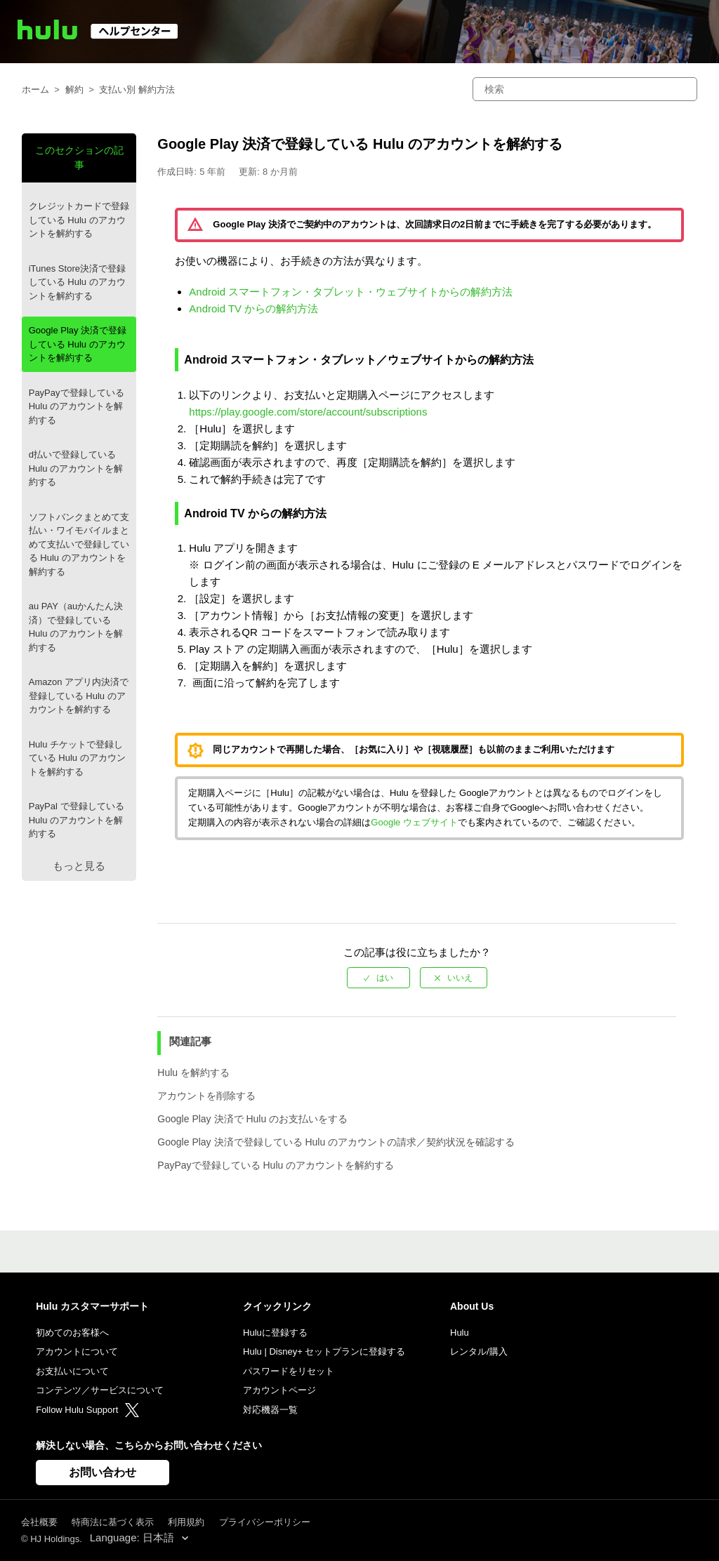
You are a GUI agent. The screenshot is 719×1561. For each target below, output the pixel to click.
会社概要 (39, 1522)
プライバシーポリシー (264, 1522)
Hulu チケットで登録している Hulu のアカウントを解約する (77, 758)
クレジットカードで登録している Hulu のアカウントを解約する (79, 220)
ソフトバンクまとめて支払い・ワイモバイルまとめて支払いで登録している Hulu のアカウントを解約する (79, 544)
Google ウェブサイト (414, 822)
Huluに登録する (275, 1332)
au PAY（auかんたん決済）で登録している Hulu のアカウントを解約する (76, 627)
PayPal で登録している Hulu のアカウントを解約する (76, 820)
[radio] (378, 977)
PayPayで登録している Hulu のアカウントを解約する (76, 406)
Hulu (459, 1332)
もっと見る (79, 866)
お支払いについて (72, 1371)
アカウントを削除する (206, 1095)
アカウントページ (279, 1390)
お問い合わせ (102, 1472)
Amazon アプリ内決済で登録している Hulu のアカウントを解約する (78, 696)
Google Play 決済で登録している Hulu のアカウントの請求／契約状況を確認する (336, 1142)
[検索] (585, 89)
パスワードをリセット (288, 1371)
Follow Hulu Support (87, 1409)
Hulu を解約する (193, 1072)
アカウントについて (77, 1351)
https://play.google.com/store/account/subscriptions (308, 412)
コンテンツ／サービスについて (100, 1390)
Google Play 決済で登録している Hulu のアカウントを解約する (77, 344)
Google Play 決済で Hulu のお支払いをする (252, 1118)
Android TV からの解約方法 (253, 308)
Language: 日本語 (133, 1537)
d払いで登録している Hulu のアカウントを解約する (76, 468)
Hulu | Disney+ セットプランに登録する (324, 1351)
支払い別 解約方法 (137, 89)
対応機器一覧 (270, 1409)
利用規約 (186, 1522)
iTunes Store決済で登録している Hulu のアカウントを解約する (77, 282)
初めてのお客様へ (72, 1332)
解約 (74, 89)
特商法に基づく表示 (113, 1522)
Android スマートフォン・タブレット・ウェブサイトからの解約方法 (351, 292)
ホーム (35, 89)
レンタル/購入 (479, 1351)
